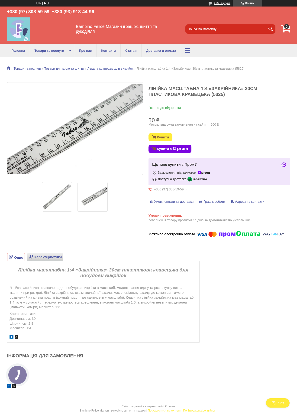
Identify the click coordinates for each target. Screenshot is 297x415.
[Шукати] (270, 29)
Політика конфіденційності (200, 410)
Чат (277, 403)
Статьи (131, 50)
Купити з (172, 149)
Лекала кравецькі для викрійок (110, 68)
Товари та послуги (49, 50)
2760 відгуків (222, 3)
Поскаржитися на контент (164, 410)
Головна (18, 50)
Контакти (108, 50)
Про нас (85, 50)
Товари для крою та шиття (64, 68)
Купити (163, 137)
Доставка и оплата (161, 50)
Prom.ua (170, 406)
